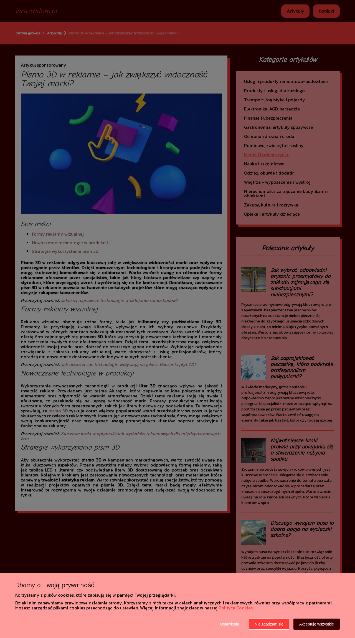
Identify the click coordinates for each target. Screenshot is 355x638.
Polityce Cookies (236, 607)
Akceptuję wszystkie (316, 624)
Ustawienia (229, 624)
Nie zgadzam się (269, 624)
